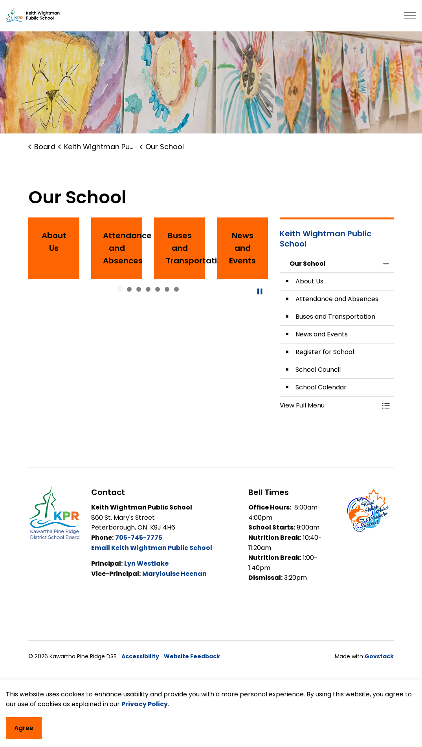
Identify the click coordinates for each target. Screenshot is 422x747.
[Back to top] (211, 689)
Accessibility (140, 656)
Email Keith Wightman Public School (151, 547)
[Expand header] (410, 15)
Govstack (379, 656)
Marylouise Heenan (174, 573)
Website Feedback (192, 656)
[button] (329, 405)
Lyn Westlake (146, 563)
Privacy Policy (144, 730)
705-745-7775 (138, 537)
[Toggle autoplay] (260, 292)
